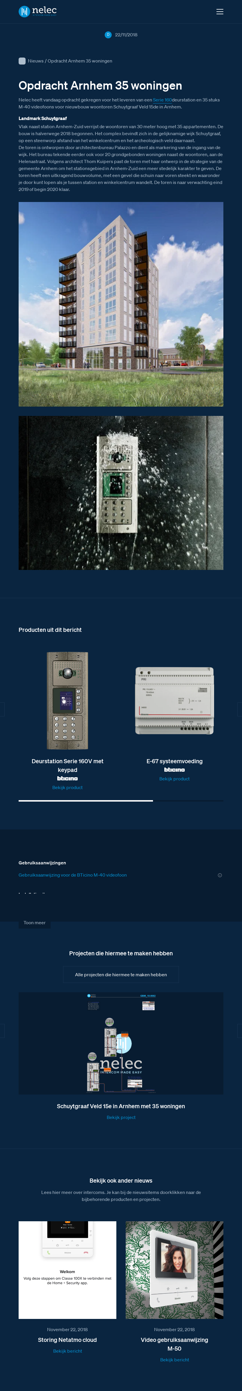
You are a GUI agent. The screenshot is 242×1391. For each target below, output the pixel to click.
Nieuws (36, 61)
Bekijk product (67, 787)
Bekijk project (121, 1117)
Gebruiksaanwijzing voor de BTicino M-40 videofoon (73, 875)
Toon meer (35, 922)
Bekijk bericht (67, 1351)
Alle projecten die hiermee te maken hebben (121, 974)
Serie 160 (162, 100)
